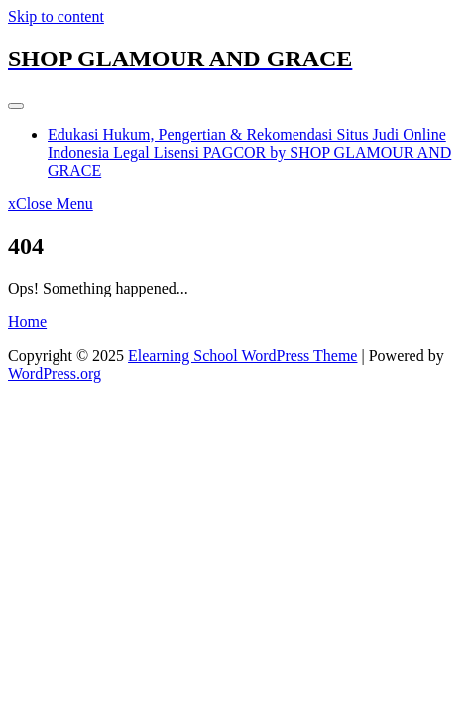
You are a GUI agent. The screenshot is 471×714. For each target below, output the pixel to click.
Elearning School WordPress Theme (242, 355)
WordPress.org (54, 373)
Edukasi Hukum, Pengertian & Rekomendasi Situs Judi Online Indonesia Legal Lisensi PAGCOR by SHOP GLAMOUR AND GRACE (249, 152)
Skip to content (56, 16)
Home (27, 321)
